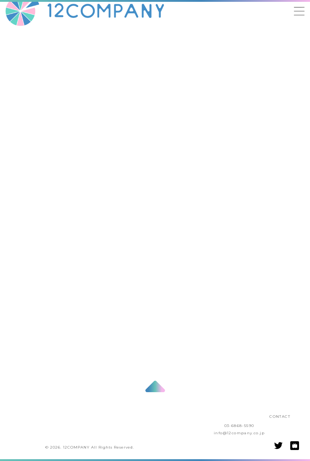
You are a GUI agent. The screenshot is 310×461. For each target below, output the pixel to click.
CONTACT (279, 416)
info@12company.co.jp (239, 433)
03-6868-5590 (239, 425)
